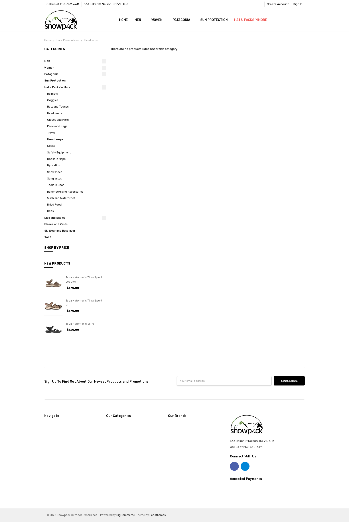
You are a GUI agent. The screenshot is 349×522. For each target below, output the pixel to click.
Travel (51, 133)
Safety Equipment (59, 152)
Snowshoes (54, 172)
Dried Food (54, 204)
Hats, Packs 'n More (252, 20)
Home (123, 20)
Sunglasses (54, 178)
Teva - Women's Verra (80, 323)
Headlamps (55, 139)
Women (158, 20)
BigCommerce (125, 515)
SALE (47, 237)
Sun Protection (213, 20)
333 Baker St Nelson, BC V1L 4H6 (106, 4)
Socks (51, 145)
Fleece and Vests (55, 224)
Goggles (52, 100)
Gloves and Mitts (58, 119)
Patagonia (183, 20)
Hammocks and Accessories (65, 191)
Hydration (53, 165)
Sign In (297, 4)
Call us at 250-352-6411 (63, 4)
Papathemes (158, 515)
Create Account (278, 4)
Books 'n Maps (56, 159)
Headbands (54, 113)
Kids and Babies (54, 217)
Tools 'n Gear (55, 185)
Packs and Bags (57, 126)
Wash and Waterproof (61, 198)
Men (139, 20)
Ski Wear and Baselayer (59, 230)
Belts (50, 211)
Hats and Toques (58, 106)
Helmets (52, 93)
